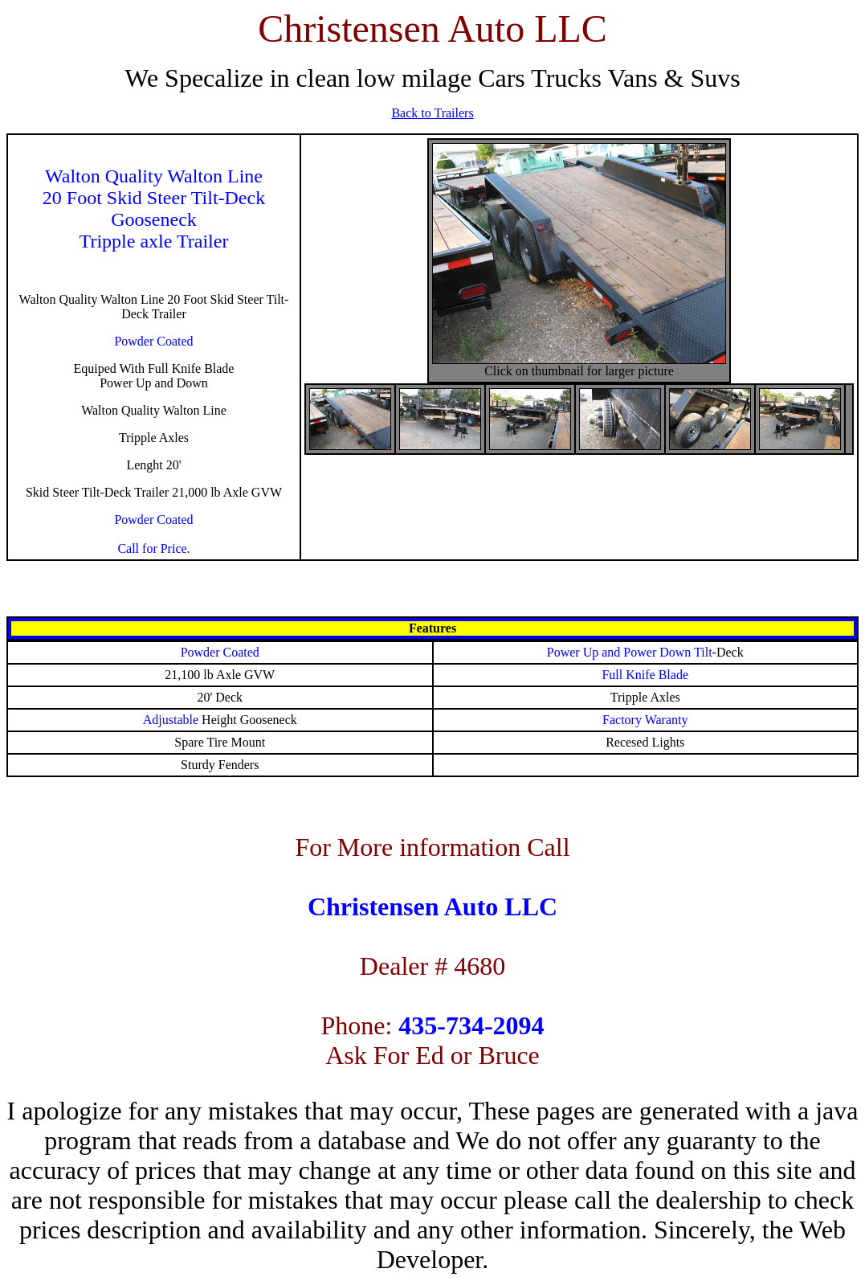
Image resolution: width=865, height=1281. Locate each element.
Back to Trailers (432, 113)
